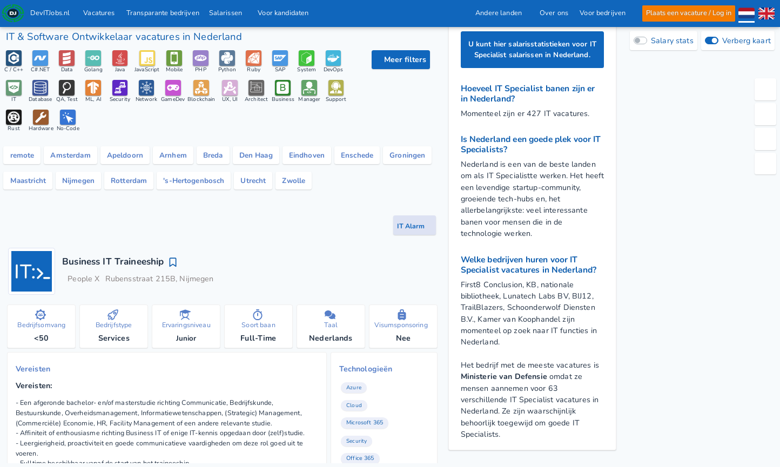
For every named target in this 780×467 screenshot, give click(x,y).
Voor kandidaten (286, 13)
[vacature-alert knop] (414, 229)
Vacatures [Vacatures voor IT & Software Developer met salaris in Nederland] (99, 13)
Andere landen (501, 13)
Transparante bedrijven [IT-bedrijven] (162, 13)
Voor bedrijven (605, 13)
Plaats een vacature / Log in (688, 13)
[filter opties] (401, 59)
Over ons (553, 13)
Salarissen (228, 13)
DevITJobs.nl (50, 13)
